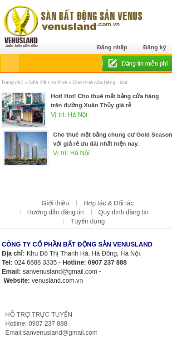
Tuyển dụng (88, 221)
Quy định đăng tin (123, 212)
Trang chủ (13, 82)
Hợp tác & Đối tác (108, 203)
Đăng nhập (112, 47)
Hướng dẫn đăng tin (55, 212)
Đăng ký (154, 47)
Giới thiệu (55, 203)
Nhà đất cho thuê (48, 82)
